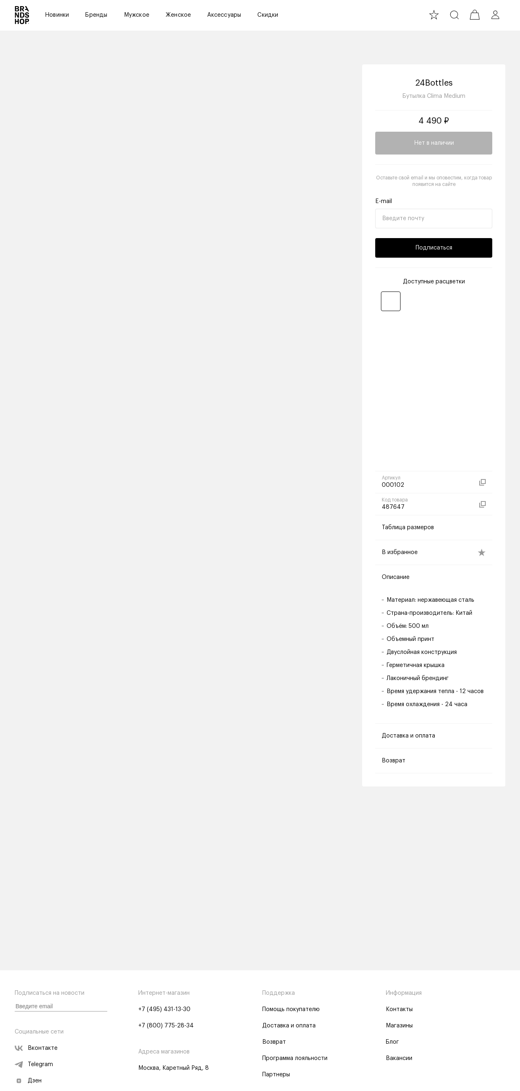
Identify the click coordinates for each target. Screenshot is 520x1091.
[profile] (495, 15)
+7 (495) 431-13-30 (164, 1010)
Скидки (267, 15)
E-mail (383, 203)
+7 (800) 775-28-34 (166, 1026)
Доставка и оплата (289, 1026)
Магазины (399, 1026)
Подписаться (434, 249)
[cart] (475, 15)
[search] (454, 15)
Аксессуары (224, 15)
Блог (392, 1042)
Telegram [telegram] (34, 1065)
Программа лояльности (294, 1059)
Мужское (136, 15)
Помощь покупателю (291, 1010)
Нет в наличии (434, 145)
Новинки (57, 15)
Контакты (399, 1010)
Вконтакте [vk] (36, 1048)
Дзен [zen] (28, 1081)
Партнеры (276, 1075)
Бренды (96, 15)
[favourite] (434, 15)
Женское (178, 15)
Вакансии (399, 1059)
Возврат (274, 1042)
